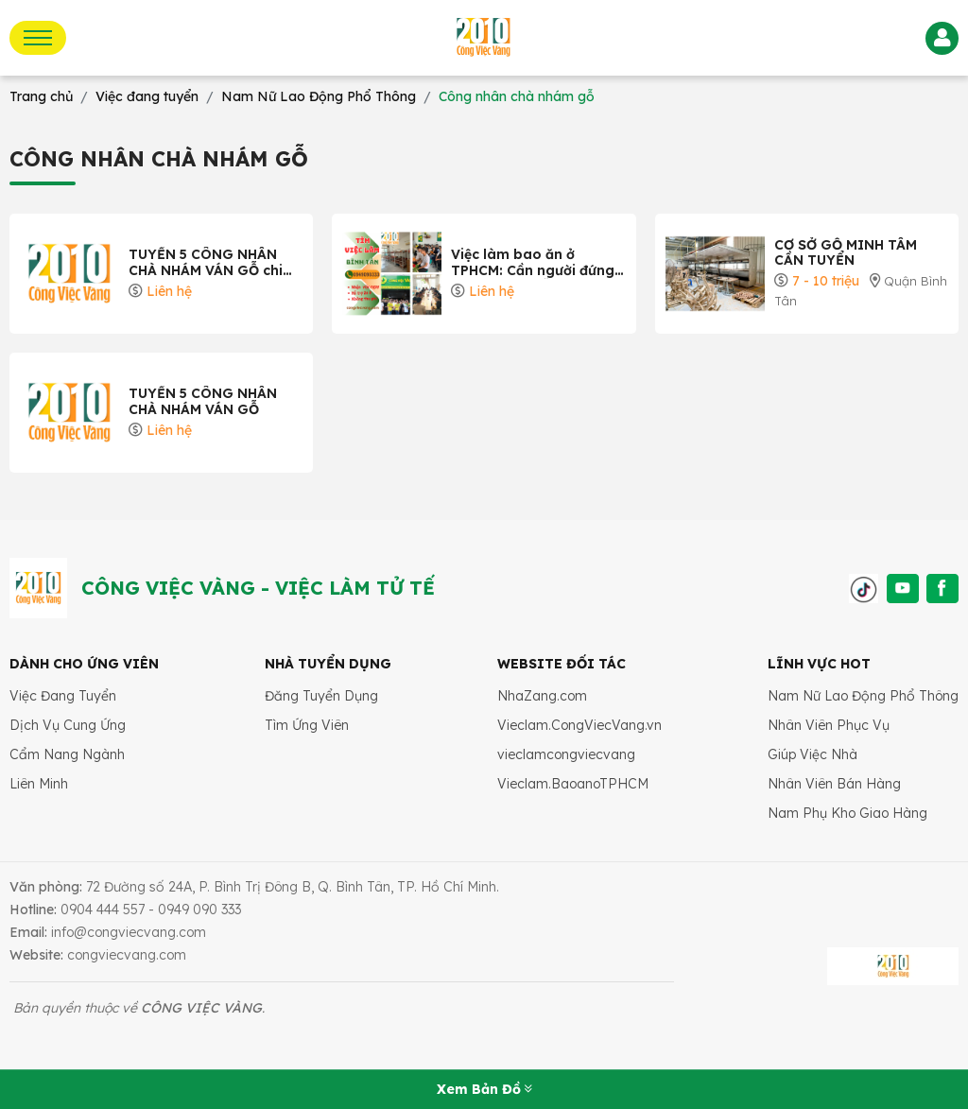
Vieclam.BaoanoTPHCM (572, 783)
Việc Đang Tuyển (62, 695)
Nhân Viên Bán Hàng (834, 783)
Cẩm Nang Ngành (67, 754)
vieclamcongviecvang (566, 754)
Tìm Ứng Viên (307, 725)
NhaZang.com (542, 695)
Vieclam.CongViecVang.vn (579, 725)
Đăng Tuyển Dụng (321, 695)
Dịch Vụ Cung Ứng (67, 725)
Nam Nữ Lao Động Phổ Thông (863, 695)
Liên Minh (38, 783)
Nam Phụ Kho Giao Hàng (847, 813)
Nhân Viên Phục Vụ (829, 725)
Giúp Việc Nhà (812, 754)
